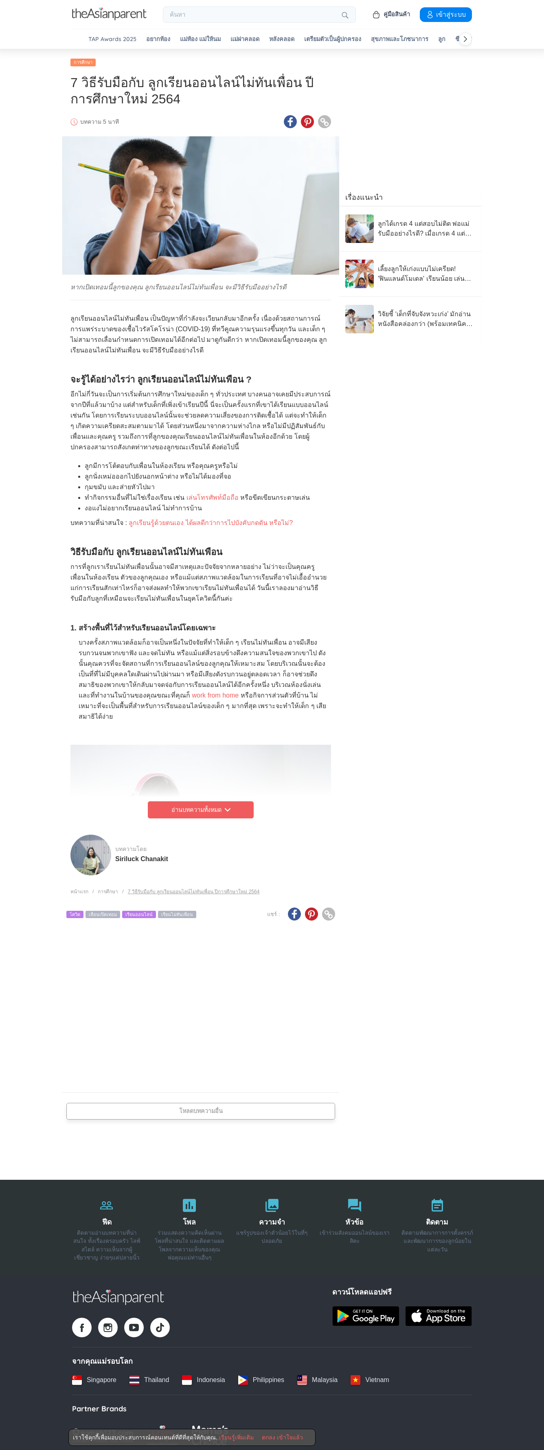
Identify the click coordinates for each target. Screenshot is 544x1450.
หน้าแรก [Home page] (79, 889)
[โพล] (189, 1225)
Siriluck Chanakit (141, 856)
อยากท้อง (158, 39)
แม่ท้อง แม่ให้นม (200, 39)
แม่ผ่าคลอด (244, 39)
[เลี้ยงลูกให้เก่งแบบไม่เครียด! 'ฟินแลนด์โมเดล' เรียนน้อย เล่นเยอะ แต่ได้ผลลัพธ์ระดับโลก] (410, 271)
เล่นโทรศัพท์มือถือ (212, 495)
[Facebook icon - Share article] (290, 119)
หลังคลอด (281, 39)
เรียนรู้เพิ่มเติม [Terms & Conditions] (236, 1437)
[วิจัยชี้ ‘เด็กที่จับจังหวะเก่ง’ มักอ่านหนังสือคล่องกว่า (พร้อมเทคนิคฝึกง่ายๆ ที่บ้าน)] (410, 316)
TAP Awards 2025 (112, 39)
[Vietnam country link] (370, 1377)
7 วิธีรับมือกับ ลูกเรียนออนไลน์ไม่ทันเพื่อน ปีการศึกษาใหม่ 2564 (194, 889)
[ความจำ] (272, 1225)
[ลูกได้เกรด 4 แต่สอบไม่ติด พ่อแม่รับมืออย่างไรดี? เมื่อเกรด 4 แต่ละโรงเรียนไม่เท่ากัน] (410, 226)
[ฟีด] (106, 1225)
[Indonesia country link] (203, 1377)
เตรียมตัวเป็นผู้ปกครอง (332, 39)
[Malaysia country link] (317, 1377)
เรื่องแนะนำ (364, 195)
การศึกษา (83, 59)
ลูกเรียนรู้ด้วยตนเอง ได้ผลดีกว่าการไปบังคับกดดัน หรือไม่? (211, 520)
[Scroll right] (465, 39)
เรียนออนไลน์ (139, 912)
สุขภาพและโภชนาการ (399, 39)
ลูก (441, 39)
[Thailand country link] (149, 1377)
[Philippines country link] (261, 1377)
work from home (215, 692)
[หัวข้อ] (354, 1225)
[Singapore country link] (94, 1377)
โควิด (75, 912)
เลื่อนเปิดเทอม (103, 912)
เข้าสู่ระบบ (446, 14)
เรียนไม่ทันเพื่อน (177, 912)
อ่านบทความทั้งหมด (200, 807)
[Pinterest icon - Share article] (307, 119)
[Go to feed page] (109, 18)
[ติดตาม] (437, 1225)
